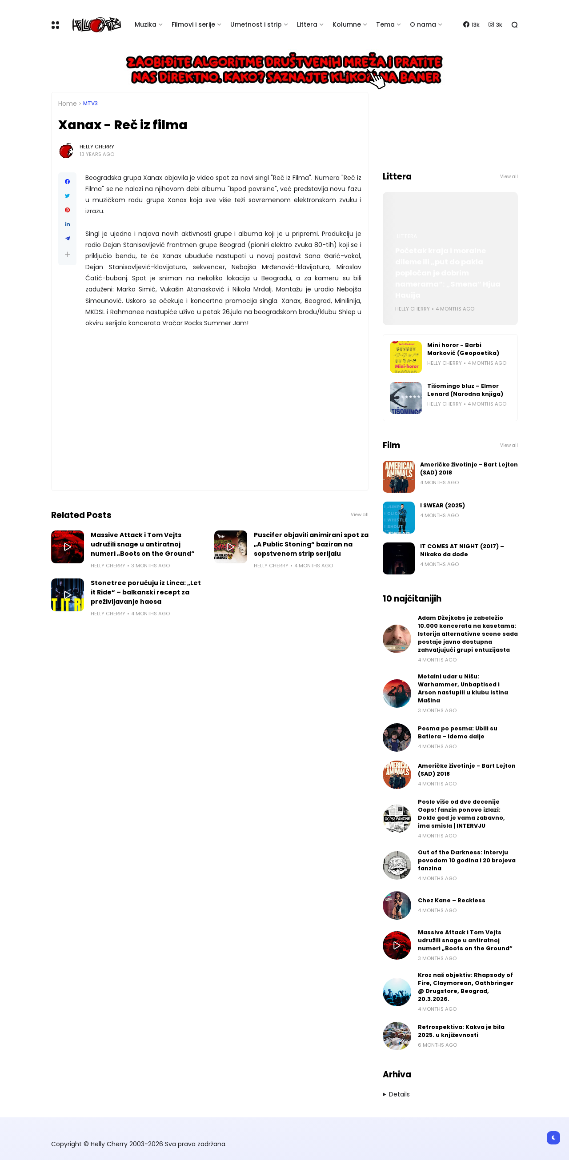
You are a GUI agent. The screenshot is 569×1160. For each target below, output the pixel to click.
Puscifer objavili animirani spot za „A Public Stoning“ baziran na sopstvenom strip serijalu (311, 544)
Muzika (145, 24)
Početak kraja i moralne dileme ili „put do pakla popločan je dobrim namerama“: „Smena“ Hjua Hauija (448, 273)
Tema (385, 24)
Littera (307, 24)
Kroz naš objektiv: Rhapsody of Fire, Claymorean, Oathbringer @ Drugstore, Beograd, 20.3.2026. (465, 987)
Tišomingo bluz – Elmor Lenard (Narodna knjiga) (465, 390)
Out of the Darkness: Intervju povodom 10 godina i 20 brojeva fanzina (467, 860)
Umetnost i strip (256, 24)
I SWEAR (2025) (442, 505)
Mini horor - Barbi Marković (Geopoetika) (463, 349)
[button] (67, 254)
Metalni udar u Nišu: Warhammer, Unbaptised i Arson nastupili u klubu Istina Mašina (463, 688)
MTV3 (90, 103)
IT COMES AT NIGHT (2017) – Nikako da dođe (462, 550)
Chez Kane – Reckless (451, 900)
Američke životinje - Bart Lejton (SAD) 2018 (469, 468)
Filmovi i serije (193, 24)
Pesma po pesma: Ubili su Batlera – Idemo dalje (457, 732)
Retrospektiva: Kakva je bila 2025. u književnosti (461, 1031)
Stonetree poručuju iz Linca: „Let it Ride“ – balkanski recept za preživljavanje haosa (146, 592)
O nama (423, 24)
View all (360, 514)
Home (67, 103)
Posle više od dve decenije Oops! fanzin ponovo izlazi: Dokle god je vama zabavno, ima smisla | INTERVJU (461, 813)
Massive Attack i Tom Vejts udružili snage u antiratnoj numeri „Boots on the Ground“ (143, 544)
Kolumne (347, 24)
